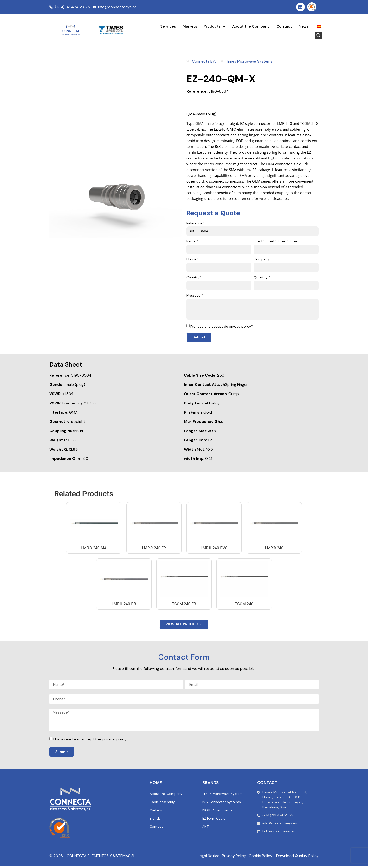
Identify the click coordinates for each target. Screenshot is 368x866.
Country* (193, 277)
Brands (155, 818)
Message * (194, 295)
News (304, 26)
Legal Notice (208, 855)
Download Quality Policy (297, 855)
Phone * (192, 259)
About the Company (251, 26)
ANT (205, 826)
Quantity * (262, 277)
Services (168, 26)
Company (261, 259)
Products (214, 26)
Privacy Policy (234, 855)
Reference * (195, 223)
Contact (284, 26)
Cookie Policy (260, 855)
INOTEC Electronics (217, 810)
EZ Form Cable (213, 818)
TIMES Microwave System (222, 794)
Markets (190, 26)
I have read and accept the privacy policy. (90, 739)
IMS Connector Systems (221, 802)
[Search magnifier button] (318, 35)
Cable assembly (162, 802)
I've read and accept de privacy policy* (221, 326)
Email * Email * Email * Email (276, 241)
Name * (192, 241)
